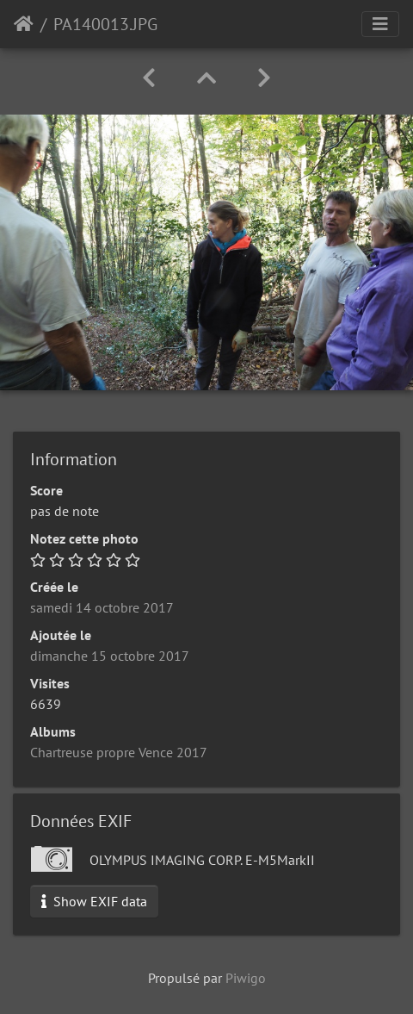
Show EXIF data (94, 901)
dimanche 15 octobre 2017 (109, 655)
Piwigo (245, 977)
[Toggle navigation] (380, 24)
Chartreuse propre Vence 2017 (118, 752)
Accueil (24, 24)
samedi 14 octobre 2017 (102, 607)
